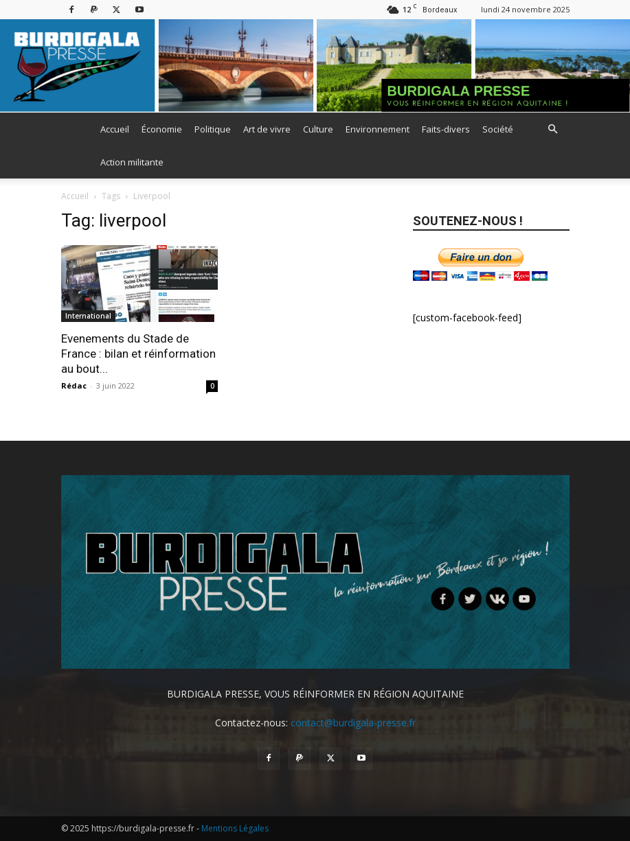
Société (497, 129)
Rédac (74, 385)
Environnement (377, 129)
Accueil (114, 129)
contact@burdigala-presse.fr (353, 722)
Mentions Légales (235, 828)
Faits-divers (446, 129)
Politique (212, 129)
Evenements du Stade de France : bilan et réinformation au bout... (138, 354)
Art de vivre (267, 129)
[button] (553, 129)
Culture (318, 129)
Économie (162, 129)
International (88, 316)
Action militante (132, 162)
